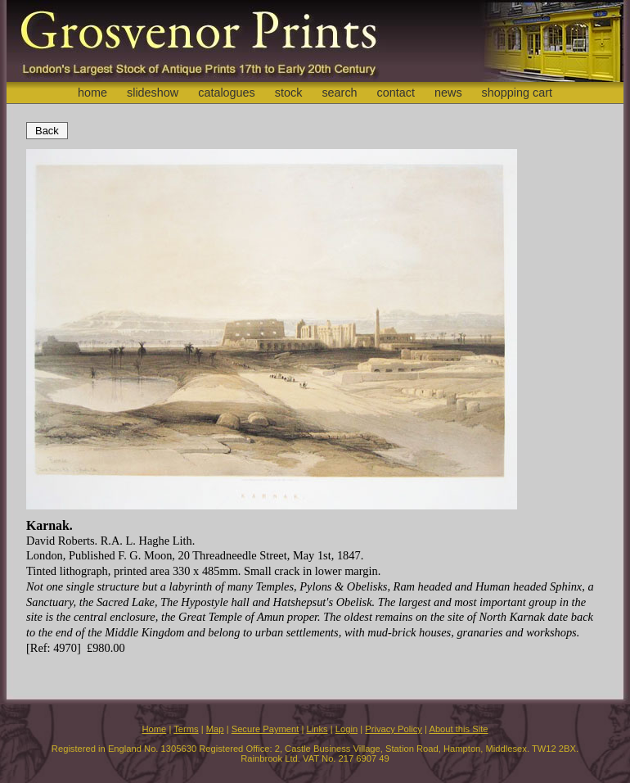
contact (396, 92)
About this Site (458, 729)
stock (289, 92)
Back (47, 130)
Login (346, 729)
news (448, 92)
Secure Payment (265, 729)
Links (317, 729)
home (92, 92)
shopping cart (517, 92)
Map (215, 729)
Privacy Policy (393, 729)
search (339, 92)
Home (154, 729)
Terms (185, 729)
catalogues (226, 92)
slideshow (152, 92)
